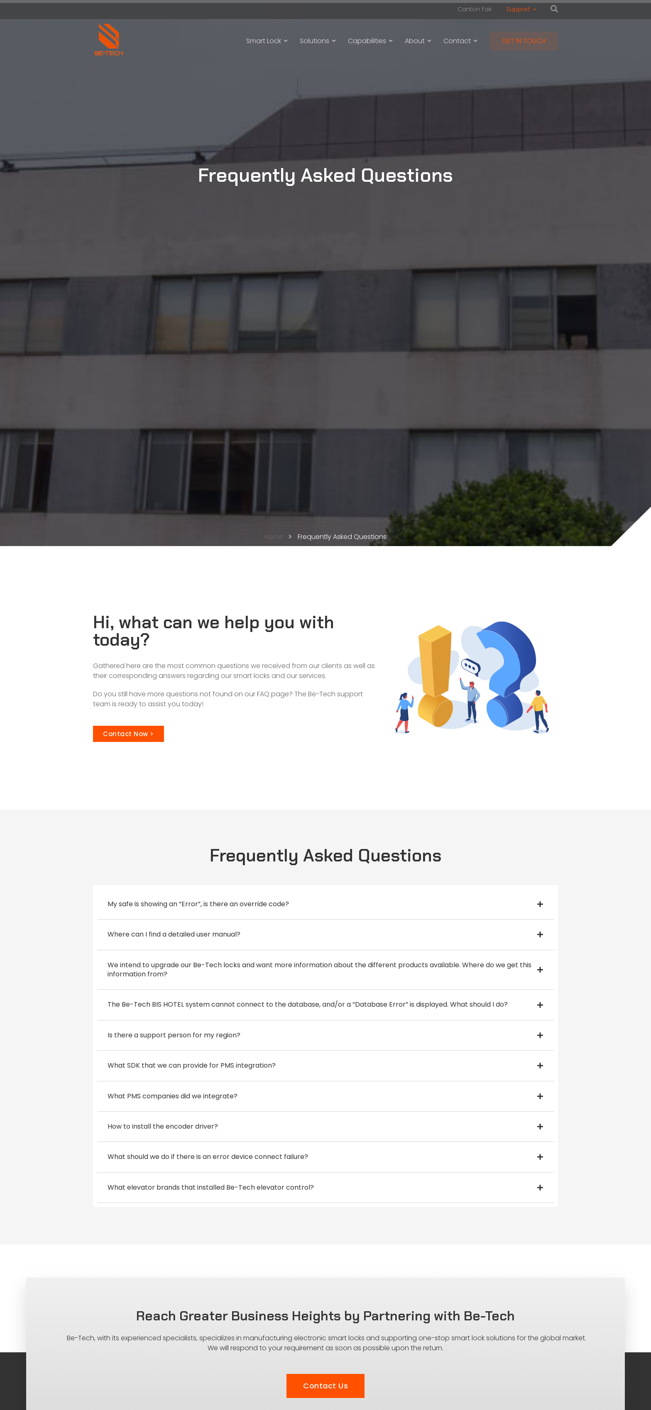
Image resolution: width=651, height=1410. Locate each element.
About (418, 41)
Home (273, 537)
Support (521, 9)
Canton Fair (475, 9)
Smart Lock (266, 41)
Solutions (317, 41)
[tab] (325, 904)
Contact (460, 41)
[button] (128, 734)
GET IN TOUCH (524, 41)
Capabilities (370, 41)
